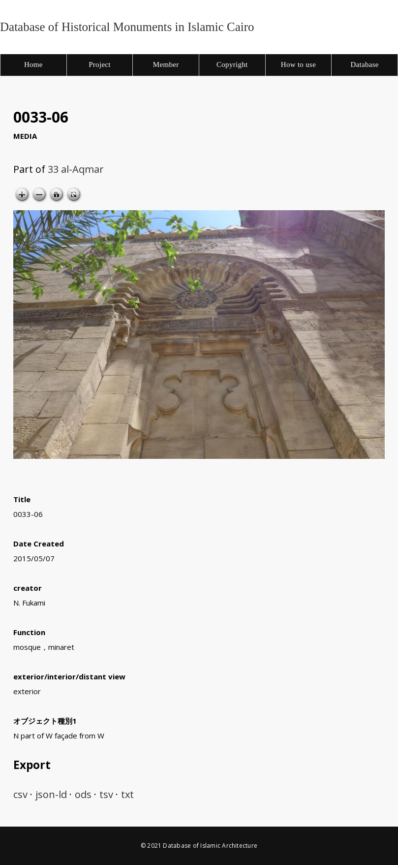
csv (20, 794)
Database (364, 64)
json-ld (51, 794)
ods (83, 794)
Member (166, 64)
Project (100, 64)
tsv (106, 794)
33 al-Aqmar (76, 169)
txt (127, 794)
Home (33, 64)
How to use (298, 64)
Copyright (232, 64)
